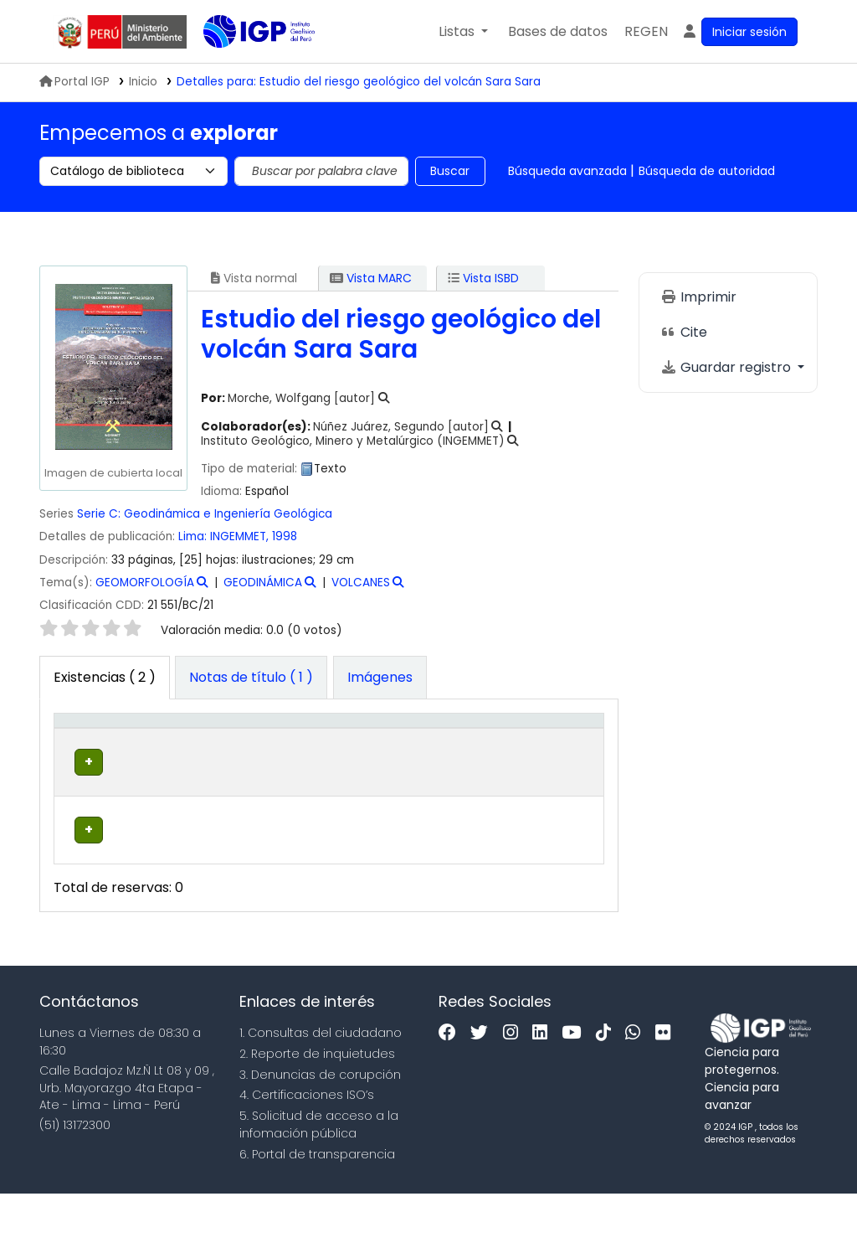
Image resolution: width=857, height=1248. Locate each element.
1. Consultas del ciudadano (320, 1088)
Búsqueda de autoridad (707, 170)
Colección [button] (266, 764)
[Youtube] (575, 1088)
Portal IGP (74, 82)
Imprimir (698, 297)
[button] (463, 32)
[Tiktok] (607, 1088)
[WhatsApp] (637, 1088)
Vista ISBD (483, 278)
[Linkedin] (544, 1088)
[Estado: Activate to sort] (495, 747)
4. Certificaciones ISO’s (306, 1150)
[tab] (251, 677)
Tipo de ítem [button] (76, 746)
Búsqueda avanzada (567, 170)
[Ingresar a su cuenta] (739, 32)
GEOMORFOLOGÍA (144, 582)
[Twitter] (483, 1088)
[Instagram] (514, 1088)
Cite (683, 332)
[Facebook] (451, 1088)
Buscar (450, 170)
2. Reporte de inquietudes (317, 1108)
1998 (284, 536)
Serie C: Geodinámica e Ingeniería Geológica (204, 514)
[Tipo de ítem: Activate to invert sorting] (89, 747)
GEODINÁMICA (262, 582)
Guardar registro (727, 367)
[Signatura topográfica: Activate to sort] (394, 747)
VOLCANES (360, 582)
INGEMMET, (241, 536)
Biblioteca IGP (245, 65)
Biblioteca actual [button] (163, 755)
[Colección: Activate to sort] (279, 747)
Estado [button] (486, 764)
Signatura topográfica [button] (377, 755)
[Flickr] (667, 1088)
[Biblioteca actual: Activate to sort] (175, 747)
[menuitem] (646, 32)
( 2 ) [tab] (105, 677)
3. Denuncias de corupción (320, 1129)
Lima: (194, 536)
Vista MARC (371, 278)
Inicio (143, 82)
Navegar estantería (370, 825)
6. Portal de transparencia (317, 1208)
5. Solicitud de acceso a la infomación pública (318, 1180)
